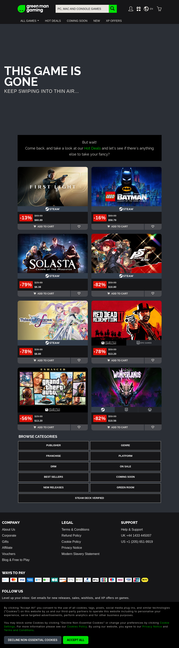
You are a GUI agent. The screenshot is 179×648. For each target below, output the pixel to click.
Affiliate (7, 547)
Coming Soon (125, 477)
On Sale (125, 466)
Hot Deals (92, 147)
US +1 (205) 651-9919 (137, 541)
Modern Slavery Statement (80, 554)
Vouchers (8, 554)
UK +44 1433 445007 (136, 535)
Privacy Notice (72, 547)
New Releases (53, 487)
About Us (8, 529)
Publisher (53, 445)
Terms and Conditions (19, 630)
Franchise (53, 456)
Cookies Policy (77, 626)
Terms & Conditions (75, 529)
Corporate (9, 535)
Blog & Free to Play (16, 560)
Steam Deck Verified (89, 498)
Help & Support (132, 529)
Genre (125, 445)
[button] (30, 21)
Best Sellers (53, 477)
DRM (53, 466)
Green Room (125, 487)
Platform (125, 456)
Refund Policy (71, 535)
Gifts (5, 541)
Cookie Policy (71, 541)
